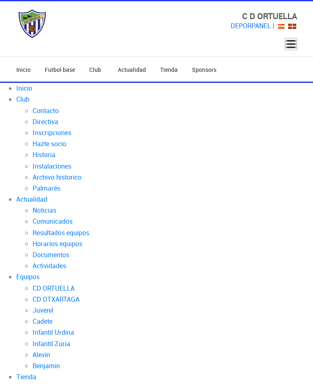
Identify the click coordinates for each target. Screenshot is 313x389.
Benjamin (46, 365)
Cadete (43, 321)
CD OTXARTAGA (56, 299)
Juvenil (43, 310)
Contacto (46, 110)
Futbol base (60, 69)
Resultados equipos (61, 232)
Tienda (169, 69)
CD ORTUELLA (54, 288)
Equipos (28, 276)
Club (96, 69)
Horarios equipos (57, 243)
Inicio (23, 69)
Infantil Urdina (53, 332)
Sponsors (204, 69)
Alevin (41, 354)
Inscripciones (52, 132)
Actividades (49, 265)
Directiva (45, 121)
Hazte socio (49, 143)
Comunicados (53, 221)
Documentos (51, 254)
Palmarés (46, 188)
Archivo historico (57, 177)
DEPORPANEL (251, 25)
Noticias (44, 210)
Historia (44, 154)
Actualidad (132, 69)
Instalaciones (52, 166)
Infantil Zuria (51, 343)
